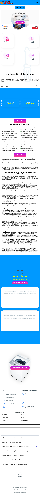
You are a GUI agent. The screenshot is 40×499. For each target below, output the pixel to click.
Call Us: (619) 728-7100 (20, 7)
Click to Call (20, 22)
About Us (20, 474)
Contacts (20, 482)
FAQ (13, 487)
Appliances (20, 476)
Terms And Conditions (23, 487)
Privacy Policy (17, 487)
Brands (20, 478)
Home (20, 472)
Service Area (20, 480)
